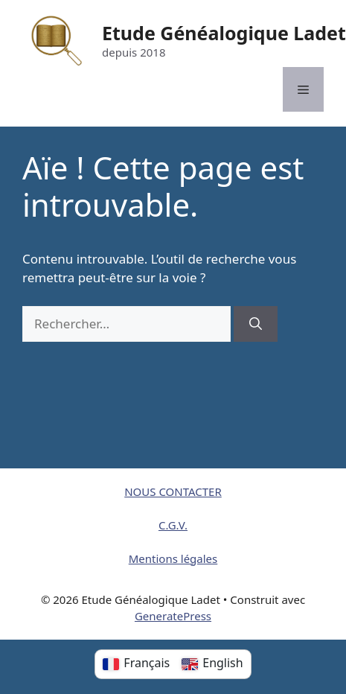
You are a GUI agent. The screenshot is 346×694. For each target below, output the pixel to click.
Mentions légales (173, 558)
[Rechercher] (256, 324)
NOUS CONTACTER (173, 491)
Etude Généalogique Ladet (224, 32)
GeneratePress (173, 615)
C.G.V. (173, 525)
